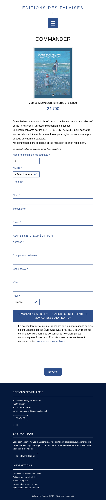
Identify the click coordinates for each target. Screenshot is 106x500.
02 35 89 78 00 (24, 407)
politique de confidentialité (50, 341)
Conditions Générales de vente (27, 474)
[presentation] (53, 355)
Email (16, 222)
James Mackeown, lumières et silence (53, 102)
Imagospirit (70, 496)
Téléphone (19, 208)
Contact (20, 418)
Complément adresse (25, 255)
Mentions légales (20, 480)
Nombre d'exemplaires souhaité (30, 154)
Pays (16, 296)
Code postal (19, 269)
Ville (15, 282)
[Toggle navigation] (53, 23)
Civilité (16, 168)
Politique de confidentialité (25, 477)
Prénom (17, 181)
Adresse (17, 242)
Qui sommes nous (25, 456)
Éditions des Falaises (53, 9)
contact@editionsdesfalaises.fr (34, 411)
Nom (15, 195)
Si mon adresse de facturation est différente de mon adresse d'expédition (53, 316)
